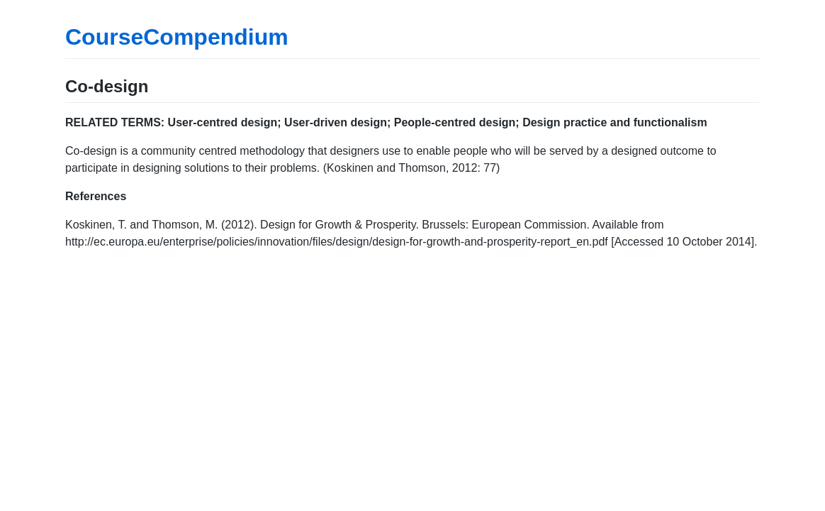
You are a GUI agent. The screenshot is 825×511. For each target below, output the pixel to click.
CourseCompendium (176, 37)
